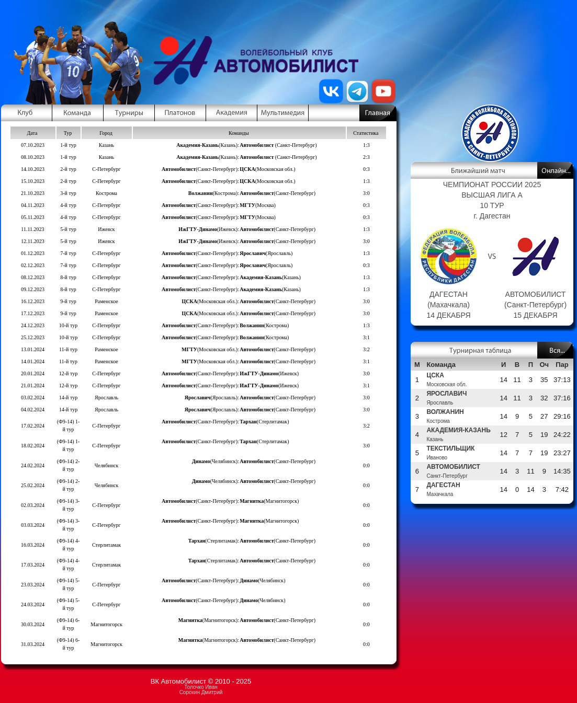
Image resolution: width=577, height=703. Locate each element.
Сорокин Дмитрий (201, 692)
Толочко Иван (200, 687)
